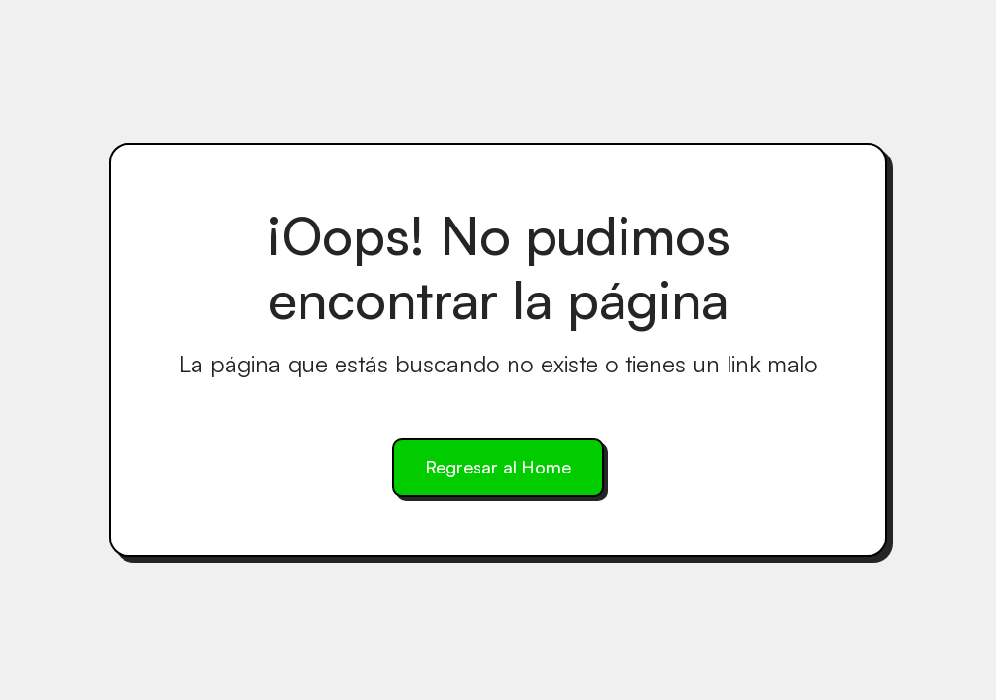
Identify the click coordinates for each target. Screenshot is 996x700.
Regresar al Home (498, 466)
